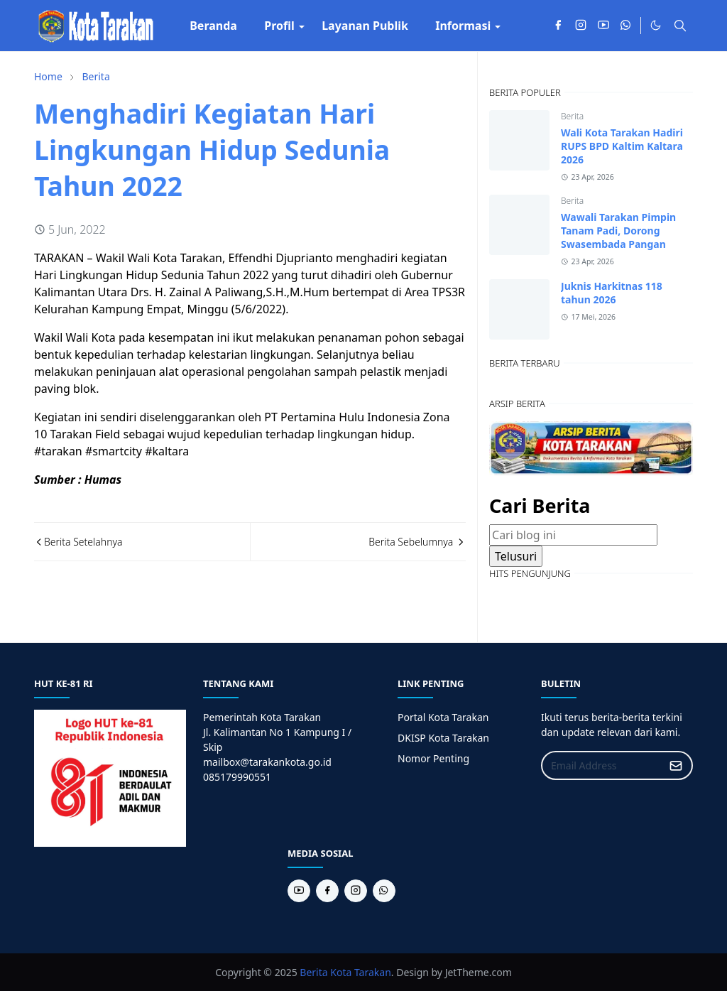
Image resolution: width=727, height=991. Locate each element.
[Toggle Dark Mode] (655, 25)
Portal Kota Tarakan (443, 717)
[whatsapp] (626, 25)
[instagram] (580, 25)
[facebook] (558, 25)
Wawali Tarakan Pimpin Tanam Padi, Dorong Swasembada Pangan (618, 230)
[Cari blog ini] (573, 535)
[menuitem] (213, 25)
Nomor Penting (433, 758)
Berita (572, 116)
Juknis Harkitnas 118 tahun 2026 (611, 292)
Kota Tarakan (360, 972)
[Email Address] (601, 765)
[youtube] (603, 25)
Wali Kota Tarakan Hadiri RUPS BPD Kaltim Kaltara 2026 (622, 146)
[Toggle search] (680, 25)
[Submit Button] (676, 765)
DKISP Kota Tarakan (443, 737)
